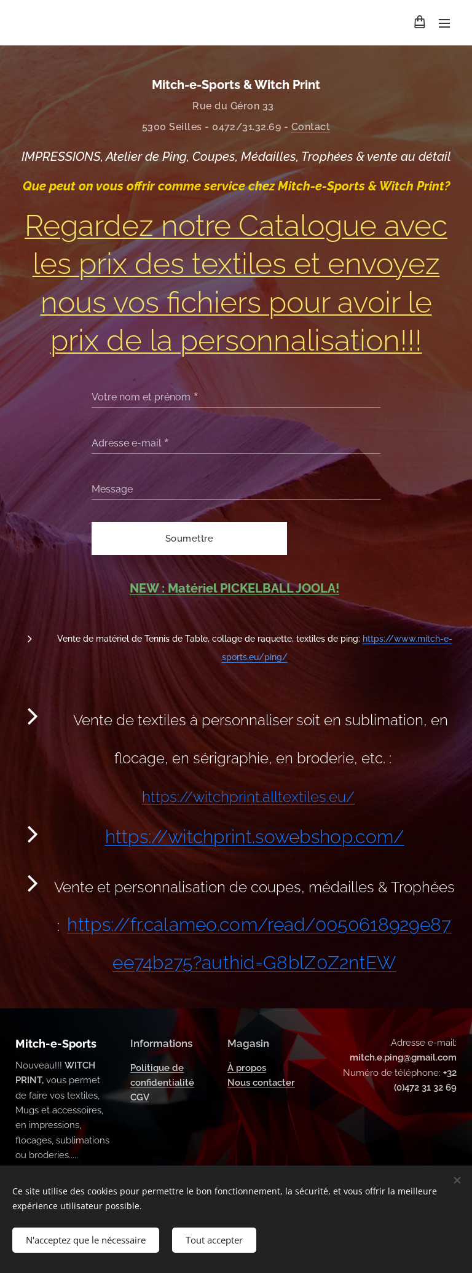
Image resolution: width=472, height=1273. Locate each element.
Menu (444, 23)
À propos (246, 1067)
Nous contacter (261, 1082)
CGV (139, 1097)
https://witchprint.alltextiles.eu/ (248, 797)
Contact (310, 127)
